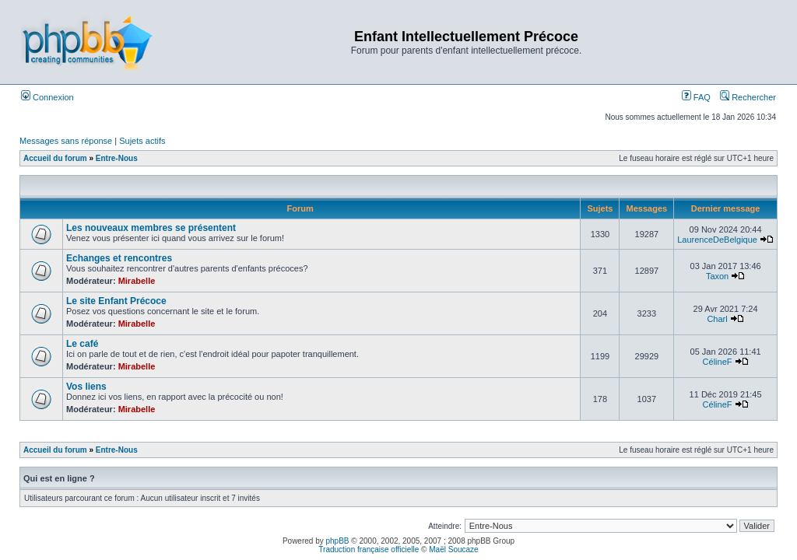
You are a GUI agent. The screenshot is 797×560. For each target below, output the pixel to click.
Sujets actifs (142, 140)
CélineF (717, 361)
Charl (717, 319)
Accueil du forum (55, 158)
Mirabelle (137, 280)
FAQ (696, 97)
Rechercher (748, 97)
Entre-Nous (117, 158)
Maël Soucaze (453, 549)
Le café (82, 343)
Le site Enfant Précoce (116, 301)
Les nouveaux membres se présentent (151, 227)
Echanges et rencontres (119, 258)
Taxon (717, 276)
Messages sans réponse (65, 140)
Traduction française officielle (368, 549)
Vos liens (86, 386)
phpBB (337, 541)
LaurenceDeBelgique (717, 239)
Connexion (47, 97)
